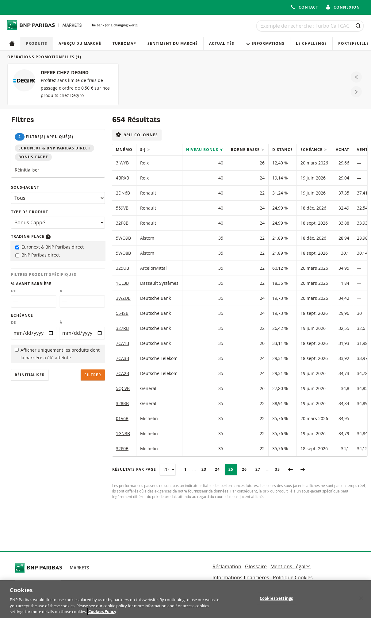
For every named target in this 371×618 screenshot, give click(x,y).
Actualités (221, 43)
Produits (36, 43)
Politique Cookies (293, 577)
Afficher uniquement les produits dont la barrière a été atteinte (57, 354)
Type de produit (29, 211)
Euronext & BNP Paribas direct (49, 247)
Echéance (22, 315)
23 (205, 469)
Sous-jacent (25, 187)
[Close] (361, 599)
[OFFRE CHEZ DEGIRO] (63, 84)
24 (219, 469)
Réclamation (226, 566)
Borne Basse (246, 149)
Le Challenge (311, 43)
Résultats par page (134, 469)
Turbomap (124, 43)
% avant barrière (31, 283)
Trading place (31, 236)
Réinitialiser (27, 170)
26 (246, 469)
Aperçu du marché (80, 43)
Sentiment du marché (172, 43)
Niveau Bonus (203, 149)
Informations (265, 43)
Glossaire (256, 566)
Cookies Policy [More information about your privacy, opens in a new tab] (102, 613)
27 (259, 469)
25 (232, 469)
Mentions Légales (290, 566)
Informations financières (240, 577)
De (13, 290)
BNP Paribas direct (37, 255)
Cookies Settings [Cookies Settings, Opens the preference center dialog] (276, 599)
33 (279, 469)
